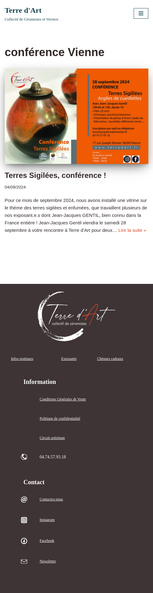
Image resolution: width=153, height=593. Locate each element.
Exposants (68, 358)
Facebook (47, 540)
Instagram (47, 520)
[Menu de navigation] (141, 13)
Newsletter (48, 561)
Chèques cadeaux (110, 358)
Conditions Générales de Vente (63, 399)
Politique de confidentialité (60, 418)
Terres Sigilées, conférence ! (55, 175)
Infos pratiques (22, 358)
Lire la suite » (132, 230)
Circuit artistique (52, 438)
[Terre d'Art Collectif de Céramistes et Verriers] (31, 13)
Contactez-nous (51, 499)
